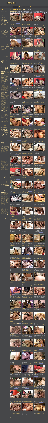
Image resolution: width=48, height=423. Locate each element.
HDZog (2, 27)
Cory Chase (4, 156)
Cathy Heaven (6, 151)
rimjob (7, 112)
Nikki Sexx (2, 194)
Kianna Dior (7, 174)
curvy (7, 80)
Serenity (2, 208)
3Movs (5, 11)
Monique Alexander (4, 189)
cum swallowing (29, 285)
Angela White (4, 135)
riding (5, 112)
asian (4, 62)
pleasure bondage (36, 11)
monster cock (14, 140)
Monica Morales (3, 188)
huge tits (2, 95)
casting (6, 73)
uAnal (7, 48)
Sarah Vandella (4, 205)
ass (6, 62)
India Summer (6, 163)
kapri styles (14, 37)
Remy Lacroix (3, 199)
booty (2, 72)
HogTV (5, 27)
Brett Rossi (2, 147)
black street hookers (13, 12)
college (2, 75)
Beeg (2, 17)
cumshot (6, 79)
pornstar (3, 110)
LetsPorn (2, 32)
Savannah (5, 206)
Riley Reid (5, 200)
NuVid (2, 36)
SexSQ (6, 44)
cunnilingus (2, 80)
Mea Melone (2, 185)
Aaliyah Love (3, 127)
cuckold (6, 77)
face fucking (6, 85)
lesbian (2, 99)
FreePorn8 (3, 22)
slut (3, 115)
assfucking (5, 63)
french (5, 89)
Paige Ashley (6, 195)
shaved (5, 114)
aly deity (42, 12)
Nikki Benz (6, 193)
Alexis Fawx (4, 130)
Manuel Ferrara (3, 184)
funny (1, 90)
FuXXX (6, 22)
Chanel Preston (4, 152)
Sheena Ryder (3, 211)
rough (5, 113)
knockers (2, 98)
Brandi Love (6, 146)
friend (7, 89)
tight (6, 120)
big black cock (28, 23)
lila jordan (27, 12)
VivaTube (5, 51)
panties (6, 108)
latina (5, 98)
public (2, 111)
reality (7, 111)
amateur (3, 61)
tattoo (5, 118)
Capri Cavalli (3, 150)
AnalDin (2, 15)
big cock (6, 67)
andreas (45, 12)
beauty (2, 66)
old (2, 107)
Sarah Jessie (5, 204)
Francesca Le (3, 161)
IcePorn (2, 29)
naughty (2, 106)
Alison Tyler (5, 131)
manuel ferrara (15, 323)
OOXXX (2, 37)
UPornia (4, 49)
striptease (6, 117)
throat (5, 120)
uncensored (6, 121)
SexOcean (3, 44)
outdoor (3, 108)
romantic (2, 113)
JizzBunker (3, 30)
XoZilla (2, 53)
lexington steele (24, 258)
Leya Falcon (5, 180)
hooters (6, 94)
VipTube (2, 51)
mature (2, 103)
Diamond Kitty (5, 158)
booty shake (5, 72)
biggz (35, 12)
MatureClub (3, 33)
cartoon (43, 401)
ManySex (6, 32)
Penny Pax (3, 196)
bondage (6, 71)
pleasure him (28, 11)
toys (3, 121)
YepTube (6, 56)
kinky (5, 97)
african (36, 191)
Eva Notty (7, 160)
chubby (5, 74)
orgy (1, 108)
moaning (6, 104)
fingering (2, 89)
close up (7, 74)
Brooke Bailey (6, 149)
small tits (6, 115)
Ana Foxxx (5, 133)
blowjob (3, 71)
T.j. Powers (4, 215)
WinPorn (2, 52)
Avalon (4, 145)
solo (1, 116)
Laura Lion (3, 178)
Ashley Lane (4, 141)
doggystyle (3, 83)
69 (23, 116)
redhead (2, 112)
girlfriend (2, 91)
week (29, 9)
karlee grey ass (41, 11)
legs (7, 98)
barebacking (29, 363)
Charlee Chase (3, 153)
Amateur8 (6, 14)
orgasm (7, 107)
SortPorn (7, 46)
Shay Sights (4, 210)
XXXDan (3, 55)
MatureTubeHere (4, 34)
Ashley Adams (3, 140)
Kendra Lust (3, 174)
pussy (4, 111)
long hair (5, 100)
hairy (8, 91)
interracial (2, 96)
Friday (6, 161)
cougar (2, 76)
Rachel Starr (3, 198)
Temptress (3, 216)
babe (2, 64)
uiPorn (2, 49)
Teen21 (2, 47)
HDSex (2, 26)
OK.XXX (5, 36)
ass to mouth (28, 76)
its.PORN (5, 29)
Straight (15, 6)
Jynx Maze (6, 171)
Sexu (2, 45)
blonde (4, 70)
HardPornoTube (3, 23)
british (8, 72)
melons (5, 103)
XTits (4, 53)
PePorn (5, 37)
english (11, 63)
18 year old (2, 60)
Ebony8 (5, 19)
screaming (2, 114)
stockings (2, 117)
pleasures (24, 11)
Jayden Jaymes (5, 166)
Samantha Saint (3, 203)
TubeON (2, 48)
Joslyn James (5, 170)
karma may (38, 12)
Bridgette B (6, 147)
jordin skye (18, 12)
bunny (29, 24)
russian (7, 113)
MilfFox (6, 35)
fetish (7, 88)
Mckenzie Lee (6, 184)
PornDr (2, 38)
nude (7, 106)
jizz (1, 97)
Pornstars (21, 6)
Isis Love (2, 164)
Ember (5, 159)
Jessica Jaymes (6, 168)
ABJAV (2, 13)
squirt (7, 116)
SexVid (4, 45)
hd (1, 93)
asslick (37, 89)
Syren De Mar (3, 214)
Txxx (5, 48)
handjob (2, 92)
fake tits (8, 86)
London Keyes (5, 181)
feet (5, 87)
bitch (32, 323)
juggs (3, 97)
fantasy (2, 87)
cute (1, 81)
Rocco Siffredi (3, 201)
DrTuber (2, 19)
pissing (4, 109)
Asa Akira (5, 139)
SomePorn (2, 46)
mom (2, 105)
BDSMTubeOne (3, 16)
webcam (4, 122)
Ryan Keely (5, 202)
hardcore (6, 92)
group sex (5, 91)
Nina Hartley (6, 194)
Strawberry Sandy (5, 213)
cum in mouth (3, 78)
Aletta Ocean (5, 128)
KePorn (2, 31)
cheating (2, 74)
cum (8, 77)
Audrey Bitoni (6, 142)
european (2, 85)
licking (5, 99)
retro (25, 192)
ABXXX (2, 14)
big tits (7, 68)
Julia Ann (3, 171)
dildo (3, 82)
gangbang (4, 90)
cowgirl (7, 76)
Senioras (6, 43)
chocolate (25, 179)
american (6, 61)
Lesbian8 (6, 31)
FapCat (5, 20)
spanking (4, 116)
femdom (4, 88)
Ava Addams (3, 143)
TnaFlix (5, 47)
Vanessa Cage (6, 220)
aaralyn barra (37, 75)
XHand (5, 52)
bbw (4, 64)
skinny (2, 115)
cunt (5, 80)
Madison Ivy (3, 182)
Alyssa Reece (3, 132)
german (7, 90)
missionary (3, 104)
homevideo (3, 94)
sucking (2, 118)
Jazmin (2, 167)
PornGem (5, 38)
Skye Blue (4, 212)
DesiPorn (7, 18)
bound (26, 63)
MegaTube (3, 35)
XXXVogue (3, 56)
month (26, 9)
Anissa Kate (3, 137)
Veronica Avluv (3, 221)
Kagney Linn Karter (4, 172)
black (2, 70)
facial (5, 86)
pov (6, 110)
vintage (2, 122)
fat (3, 87)
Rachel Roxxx (5, 197)
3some (5, 60)
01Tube (2, 11)
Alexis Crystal (4, 129)
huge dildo (26, 129)
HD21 (5, 24)
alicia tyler (15, 128)
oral (4, 107)
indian (8, 95)
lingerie (2, 100)
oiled (1, 107)
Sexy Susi (5, 208)
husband (5, 95)
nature (8, 105)
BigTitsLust (5, 17)
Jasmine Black (6, 164)
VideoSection (4, 50)
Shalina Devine (4, 209)
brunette (3, 73)
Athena (2, 142)
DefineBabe (3, 18)
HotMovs (11, 48)
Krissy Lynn (3, 175)
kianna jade (15, 63)
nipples (4, 106)
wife (3, 123)
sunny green (32, 12)
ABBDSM (2, 12)
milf (7, 103)
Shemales (32, 6)
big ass (5, 66)
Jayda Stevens (3, 165)
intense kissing (23, 12)
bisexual (30, 323)
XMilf (7, 52)
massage (2, 101)
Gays (26, 6)
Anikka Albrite (5, 136)
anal (2, 62)
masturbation (3, 102)
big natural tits (3, 68)
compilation (5, 75)
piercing (2, 109)
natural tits (5, 105)
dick (1, 82)
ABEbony (6, 12)
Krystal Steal (5, 176)
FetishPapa (3, 21)
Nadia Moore (3, 191)
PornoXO (2, 42)
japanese (6, 96)
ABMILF (4, 13)
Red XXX (7, 198)
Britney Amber (4, 148)
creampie (2, 77)
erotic (28, 116)
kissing (7, 97)
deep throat (4, 81)
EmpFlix (2, 20)
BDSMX (7, 16)
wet (7, 122)
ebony (6, 84)
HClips (2, 24)
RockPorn (2, 43)
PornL (2, 40)
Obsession (2, 195)
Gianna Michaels (3, 162)
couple (4, 76)
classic (42, 362)
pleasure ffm (20, 11)
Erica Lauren (4, 160)
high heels (3, 93)
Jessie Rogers (3, 169)
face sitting (2, 86)
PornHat (2, 39)
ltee (31, 11)
